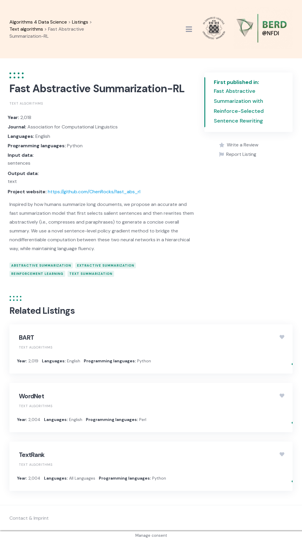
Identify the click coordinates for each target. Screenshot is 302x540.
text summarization (90, 274)
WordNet (31, 396)
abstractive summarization (41, 265)
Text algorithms (26, 103)
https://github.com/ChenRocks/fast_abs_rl (94, 192)
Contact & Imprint (29, 518)
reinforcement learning (37, 274)
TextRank (32, 455)
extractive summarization (105, 265)
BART (26, 337)
